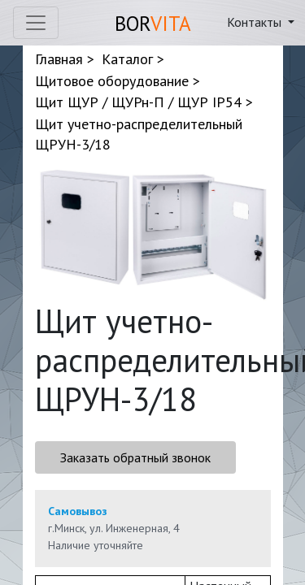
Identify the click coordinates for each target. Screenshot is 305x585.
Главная (59, 59)
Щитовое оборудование (112, 81)
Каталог (127, 59)
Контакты (256, 22)
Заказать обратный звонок (135, 457)
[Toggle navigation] (36, 22)
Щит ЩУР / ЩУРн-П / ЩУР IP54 (138, 102)
